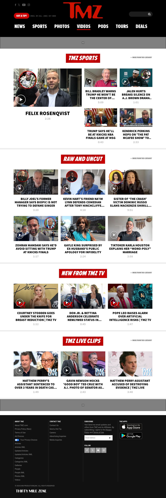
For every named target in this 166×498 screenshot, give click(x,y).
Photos (61, 26)
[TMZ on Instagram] (29, 5)
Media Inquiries (56, 440)
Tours (122, 26)
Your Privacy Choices (26, 440)
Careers (53, 433)
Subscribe (110, 437)
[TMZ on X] (19, 5)
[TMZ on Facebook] (15, 5)
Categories (19, 458)
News (19, 26)
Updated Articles (21, 451)
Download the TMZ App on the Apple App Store (131, 427)
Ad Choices (19, 436)
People (17, 469)
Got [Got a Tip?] (21, 16)
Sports (39, 26)
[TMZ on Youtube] (24, 5)
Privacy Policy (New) (23, 429)
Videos (83, 26)
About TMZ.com (21, 425)
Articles (18, 443)
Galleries (18, 465)
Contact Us (54, 425)
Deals (141, 26)
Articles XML (20, 447)
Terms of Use (20, 433)
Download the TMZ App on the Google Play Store (131, 435)
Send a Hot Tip (55, 429)
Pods (103, 26)
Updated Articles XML (23, 454)
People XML (20, 473)
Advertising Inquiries (58, 436)
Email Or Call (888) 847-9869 (43, 16)
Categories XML (21, 462)
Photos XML (20, 476)
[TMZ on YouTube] (98, 450)
